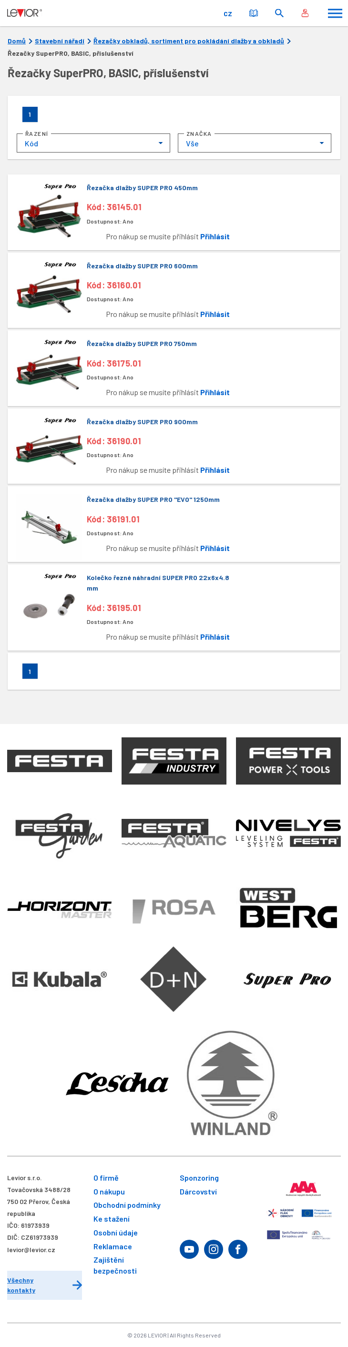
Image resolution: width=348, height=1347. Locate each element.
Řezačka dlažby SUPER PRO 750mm (142, 343)
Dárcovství (198, 1191)
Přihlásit (215, 236)
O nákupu (109, 1191)
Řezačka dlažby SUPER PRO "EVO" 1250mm (153, 499)
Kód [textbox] (31, 143)
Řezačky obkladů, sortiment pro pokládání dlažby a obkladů (188, 41)
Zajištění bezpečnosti (115, 1265)
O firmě (106, 1177)
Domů (17, 41)
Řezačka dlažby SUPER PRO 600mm (142, 266)
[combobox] (93, 143)
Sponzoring (199, 1177)
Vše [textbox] (192, 143)
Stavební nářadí (59, 41)
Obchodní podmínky (127, 1204)
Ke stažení (111, 1218)
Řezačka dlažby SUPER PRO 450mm (142, 188)
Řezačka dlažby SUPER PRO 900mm (142, 422)
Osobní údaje (115, 1232)
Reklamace (112, 1246)
